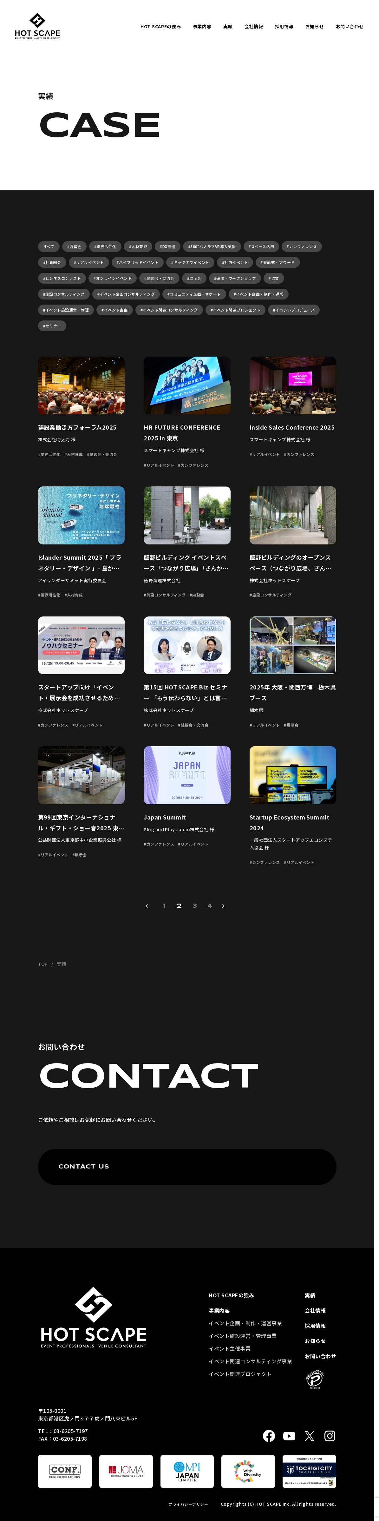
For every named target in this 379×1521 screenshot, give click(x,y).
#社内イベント (235, 262)
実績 (227, 26)
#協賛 (274, 278)
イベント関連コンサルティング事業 (250, 1361)
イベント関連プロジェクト (240, 1374)
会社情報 (254, 26)
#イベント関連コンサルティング (169, 310)
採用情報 (284, 26)
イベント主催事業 (230, 1348)
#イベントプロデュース (294, 310)
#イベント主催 (114, 310)
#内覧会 (74, 246)
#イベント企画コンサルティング (126, 294)
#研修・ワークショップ (235, 278)
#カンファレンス (302, 246)
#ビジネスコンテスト (62, 278)
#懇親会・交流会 (159, 278)
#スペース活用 (261, 246)
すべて (49, 246)
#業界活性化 (105, 246)
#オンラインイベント (113, 278)
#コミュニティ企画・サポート (194, 294)
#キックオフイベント (190, 262)
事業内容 (202, 26)
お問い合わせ (350, 26)
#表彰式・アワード (278, 262)
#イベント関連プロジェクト (235, 310)
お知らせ (314, 26)
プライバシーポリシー (188, 1504)
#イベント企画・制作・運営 (259, 294)
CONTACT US (83, 1167)
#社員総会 (52, 262)
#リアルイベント (89, 262)
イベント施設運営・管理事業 (243, 1336)
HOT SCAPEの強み (160, 26)
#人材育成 (138, 246)
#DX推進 (167, 246)
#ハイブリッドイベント (138, 262)
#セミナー (52, 325)
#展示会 (194, 278)
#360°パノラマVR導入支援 (212, 246)
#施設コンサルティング (64, 294)
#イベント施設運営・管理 (66, 310)
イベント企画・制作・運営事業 (245, 1323)
